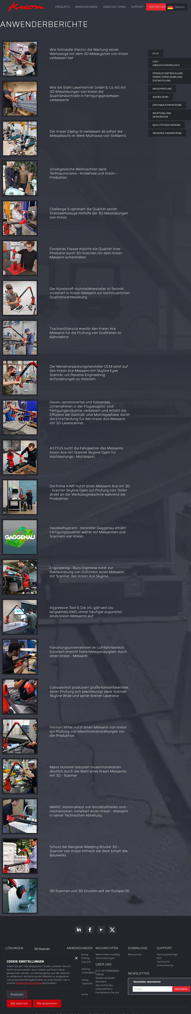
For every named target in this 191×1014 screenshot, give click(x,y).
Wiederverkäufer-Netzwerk (106, 979)
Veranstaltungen (105, 958)
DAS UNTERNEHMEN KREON (107, 972)
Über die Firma (114, 7)
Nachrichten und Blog (108, 954)
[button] (137, 7)
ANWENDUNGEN (86, 7)
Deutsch (176, 7)
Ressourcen (135, 954)
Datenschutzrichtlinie (29, 983)
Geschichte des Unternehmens (104, 987)
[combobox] (176, 7)
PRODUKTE (62, 7)
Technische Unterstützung (165, 963)
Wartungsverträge (167, 954)
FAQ (159, 958)
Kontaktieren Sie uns (165, 7)
